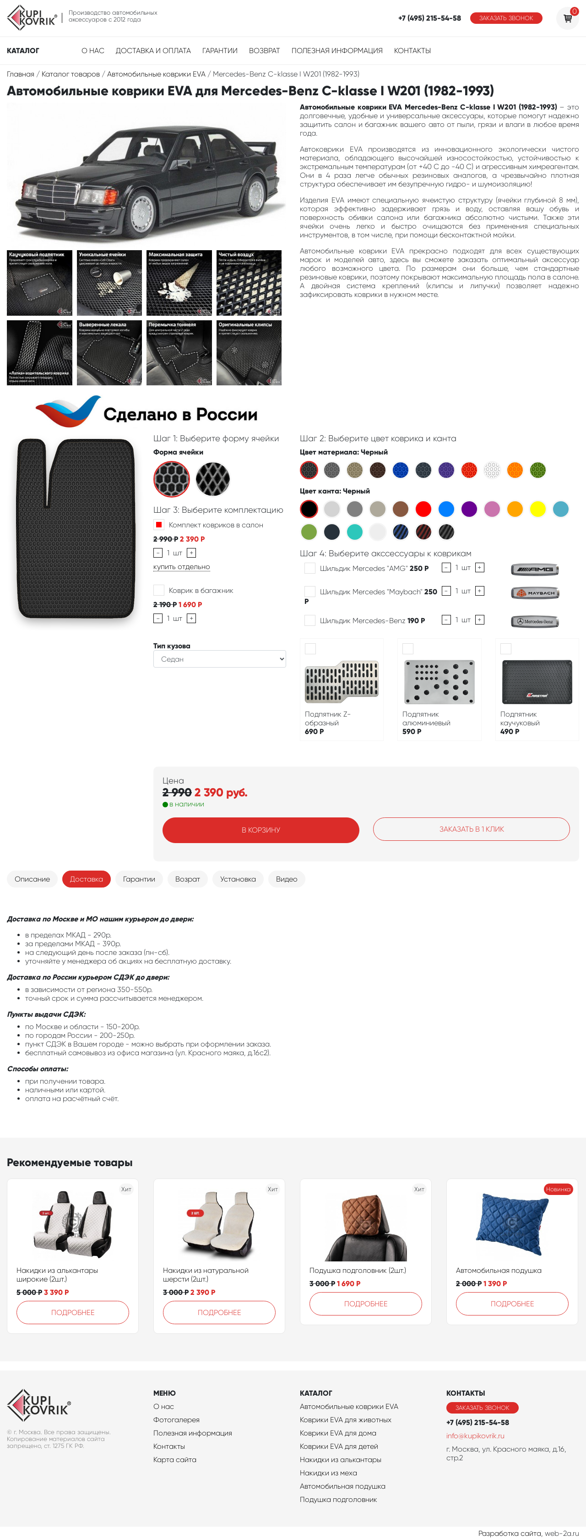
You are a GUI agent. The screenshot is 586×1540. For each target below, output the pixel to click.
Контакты (412, 50)
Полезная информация (337, 50)
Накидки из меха (328, 1473)
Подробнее (73, 1312)
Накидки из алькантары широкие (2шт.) (57, 1274)
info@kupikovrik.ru (475, 1435)
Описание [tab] (32, 879)
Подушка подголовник (338, 1499)
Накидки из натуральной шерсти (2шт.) (206, 1274)
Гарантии (220, 50)
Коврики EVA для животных (345, 1419)
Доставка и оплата (153, 50)
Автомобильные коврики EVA (349, 1406)
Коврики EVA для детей (339, 1446)
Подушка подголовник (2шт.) (357, 1270)
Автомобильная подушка (499, 1270)
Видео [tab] (287, 879)
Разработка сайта (509, 1533)
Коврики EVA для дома (338, 1433)
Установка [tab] (238, 879)
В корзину (261, 830)
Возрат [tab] (187, 879)
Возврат (264, 50)
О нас (92, 50)
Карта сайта (174, 1459)
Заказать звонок (506, 18)
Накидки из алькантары (340, 1459)
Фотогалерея (176, 1419)
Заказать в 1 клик (472, 829)
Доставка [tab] (86, 879)
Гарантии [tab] (139, 879)
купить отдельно (181, 566)
